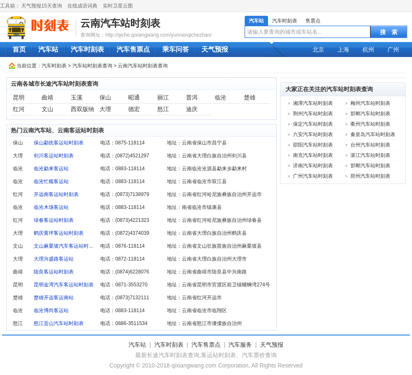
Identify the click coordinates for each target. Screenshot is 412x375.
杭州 (368, 49)
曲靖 (47, 97)
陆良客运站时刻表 (54, 272)
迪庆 (192, 109)
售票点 (312, 21)
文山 (47, 109)
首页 (19, 49)
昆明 (19, 97)
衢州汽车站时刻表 (370, 124)
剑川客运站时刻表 (54, 156)
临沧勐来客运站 (51, 168)
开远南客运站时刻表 (56, 194)
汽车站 (256, 21)
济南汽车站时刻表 (313, 166)
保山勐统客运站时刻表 (59, 143)
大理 (105, 109)
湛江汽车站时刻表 (370, 155)
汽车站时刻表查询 (92, 66)
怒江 (163, 109)
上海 (343, 49)
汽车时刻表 (284, 21)
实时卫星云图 (118, 6)
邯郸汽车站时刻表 (370, 114)
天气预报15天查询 (41, 6)
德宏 (134, 109)
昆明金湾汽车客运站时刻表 (64, 285)
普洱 (192, 97)
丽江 (163, 97)
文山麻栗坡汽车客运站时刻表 (66, 246)
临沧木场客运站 (51, 207)
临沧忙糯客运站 (51, 181)
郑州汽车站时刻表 (370, 176)
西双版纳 (82, 109)
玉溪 (76, 97)
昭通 (134, 97)
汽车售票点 (133, 49)
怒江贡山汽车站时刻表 (59, 323)
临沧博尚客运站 (51, 310)
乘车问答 (175, 49)
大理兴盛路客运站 (54, 259)
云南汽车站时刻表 (120, 23)
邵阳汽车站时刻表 (313, 145)
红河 (19, 109)
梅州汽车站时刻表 (370, 103)
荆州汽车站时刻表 (313, 114)
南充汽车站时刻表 (313, 155)
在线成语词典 (82, 6)
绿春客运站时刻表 (54, 220)
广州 (393, 49)
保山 (105, 97)
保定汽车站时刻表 (313, 124)
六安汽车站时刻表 (313, 134)
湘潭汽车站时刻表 (313, 103)
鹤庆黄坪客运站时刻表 (59, 233)
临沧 (220, 97)
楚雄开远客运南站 (54, 297)
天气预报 (214, 49)
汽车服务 (240, 344)
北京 (318, 49)
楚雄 (250, 97)
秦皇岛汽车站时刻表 (372, 134)
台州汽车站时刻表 (370, 145)
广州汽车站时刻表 (313, 176)
